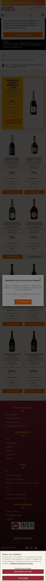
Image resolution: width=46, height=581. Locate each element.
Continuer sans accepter (23, 572)
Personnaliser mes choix (23, 575)
